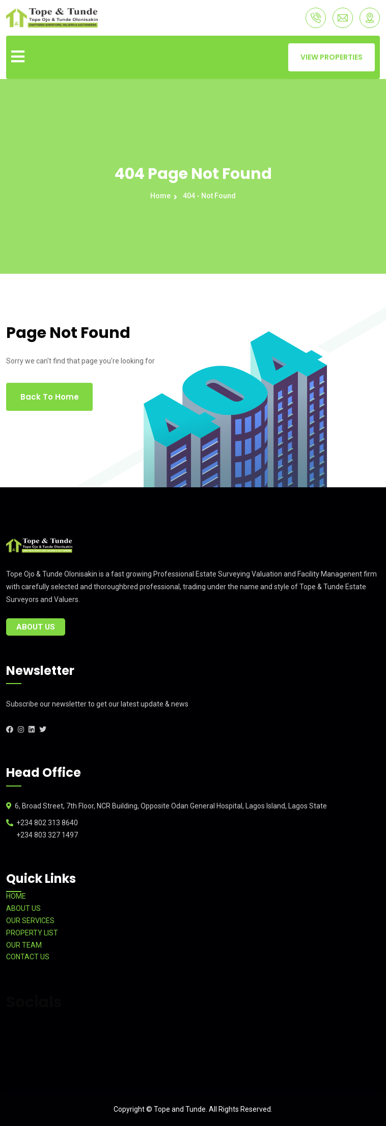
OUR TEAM (24, 945)
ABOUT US (23, 908)
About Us (35, 627)
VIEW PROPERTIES (331, 57)
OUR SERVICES (30, 920)
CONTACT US (27, 957)
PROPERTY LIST (32, 933)
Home (162, 196)
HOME (16, 896)
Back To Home (49, 396)
